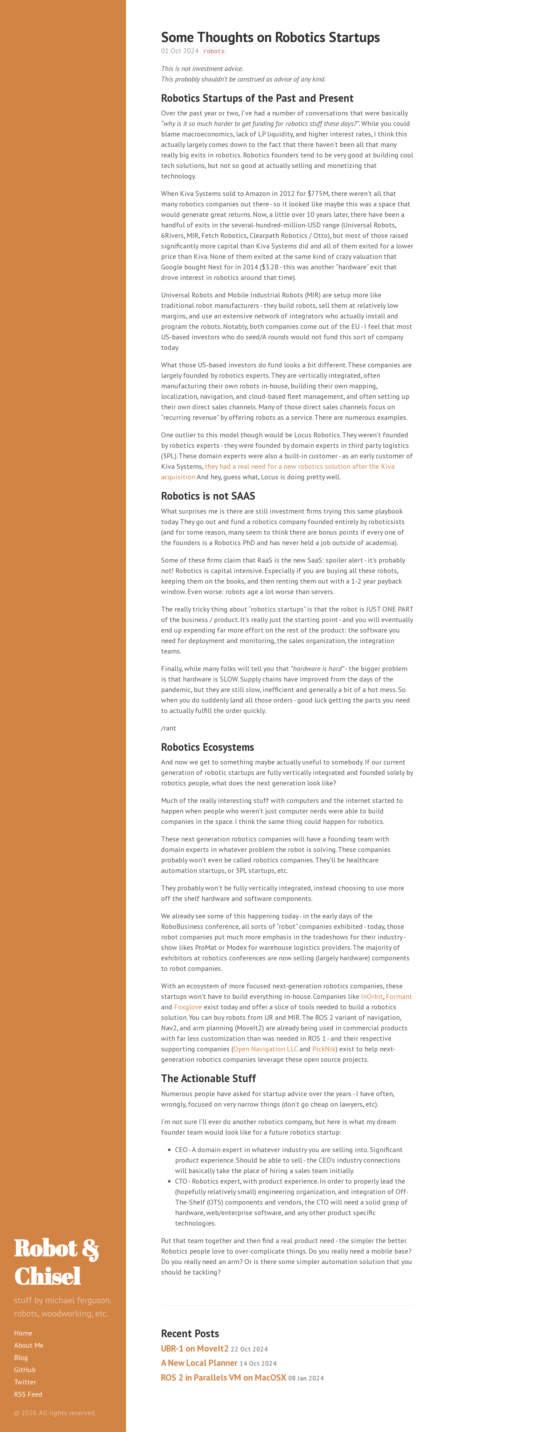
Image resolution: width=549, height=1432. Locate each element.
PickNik (323, 1048)
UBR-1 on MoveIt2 (214, 1348)
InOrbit (372, 996)
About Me (28, 1345)
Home (23, 1333)
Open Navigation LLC (265, 1048)
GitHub (25, 1369)
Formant (399, 996)
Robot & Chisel (56, 1261)
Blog (21, 1357)
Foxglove (188, 1006)
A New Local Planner (219, 1362)
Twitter (25, 1382)
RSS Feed (28, 1394)
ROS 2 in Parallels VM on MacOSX (242, 1377)
